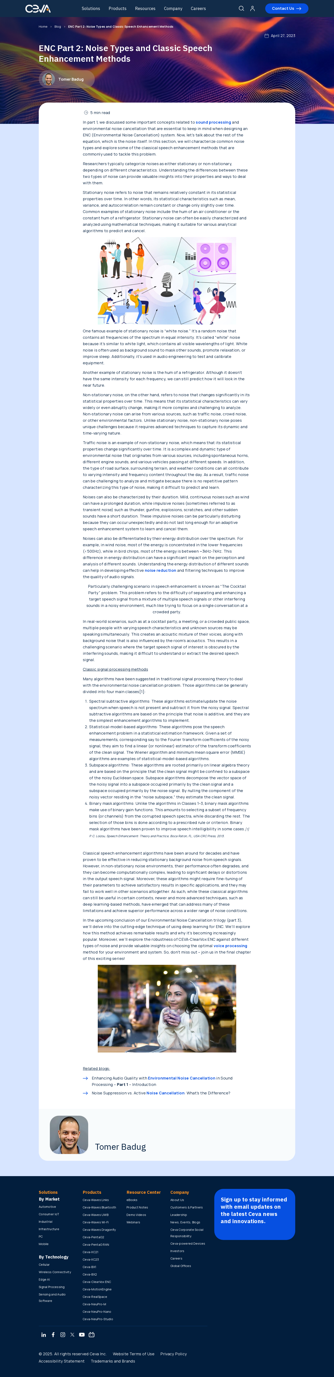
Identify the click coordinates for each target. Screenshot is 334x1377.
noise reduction (160, 570)
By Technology (54, 1257)
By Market (49, 1199)
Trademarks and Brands (113, 1361)
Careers (198, 8)
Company (173, 8)
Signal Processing (52, 1287)
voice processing (231, 945)
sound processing (213, 122)
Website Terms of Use (133, 1353)
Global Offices (180, 1266)
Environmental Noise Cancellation (181, 1078)
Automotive (47, 1207)
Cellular (44, 1265)
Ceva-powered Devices (187, 1243)
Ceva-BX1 (89, 1267)
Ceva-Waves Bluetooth (99, 1207)
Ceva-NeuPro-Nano (97, 1312)
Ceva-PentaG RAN (96, 1245)
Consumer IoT (49, 1214)
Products (118, 8)
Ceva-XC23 (91, 1259)
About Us (177, 1200)
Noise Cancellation (165, 1092)
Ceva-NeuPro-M (94, 1304)
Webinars (133, 1222)
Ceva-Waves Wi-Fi (96, 1222)
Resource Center (144, 1192)
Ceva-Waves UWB (95, 1215)
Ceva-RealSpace (95, 1297)
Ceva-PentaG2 (93, 1237)
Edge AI (44, 1279)
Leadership (178, 1215)
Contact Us (283, 8)
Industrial (45, 1222)
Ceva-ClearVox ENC (97, 1282)
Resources (145, 8)
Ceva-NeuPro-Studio (98, 1319)
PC (41, 1236)
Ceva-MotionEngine (97, 1289)
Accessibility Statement (62, 1361)
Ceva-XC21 (91, 1252)
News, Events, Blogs (185, 1222)
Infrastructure (49, 1229)
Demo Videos (136, 1215)
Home (43, 26)
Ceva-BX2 (90, 1274)
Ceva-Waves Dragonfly (99, 1230)
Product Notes (137, 1207)
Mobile (44, 1244)
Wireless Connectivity (55, 1272)
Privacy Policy (173, 1353)
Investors (177, 1251)
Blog (58, 26)
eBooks (132, 1200)
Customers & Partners (186, 1207)
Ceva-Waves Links (96, 1200)
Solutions (91, 8)
